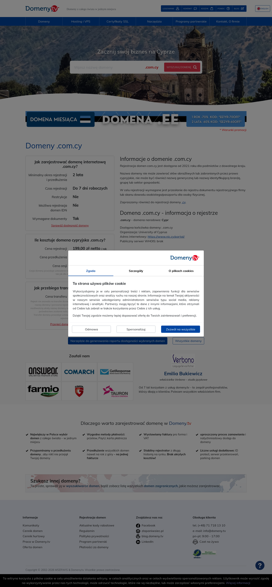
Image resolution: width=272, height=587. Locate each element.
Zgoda (90, 271)
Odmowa (91, 329)
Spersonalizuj (136, 329)
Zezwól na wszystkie (180, 329)
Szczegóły (136, 271)
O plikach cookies (181, 271)
